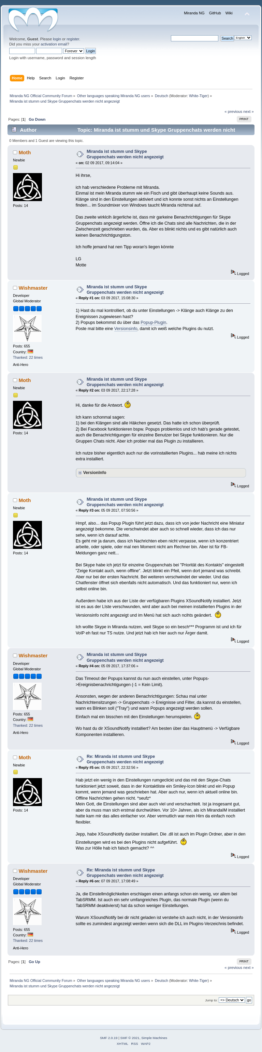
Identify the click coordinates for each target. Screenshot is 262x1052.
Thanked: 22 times (28, 357)
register (73, 39)
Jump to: (211, 1000)
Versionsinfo (125, 328)
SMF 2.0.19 (109, 1038)
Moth (25, 152)
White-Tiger (198, 96)
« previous (233, 111)
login (57, 39)
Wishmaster (33, 288)
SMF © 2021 (130, 1038)
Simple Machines (154, 1038)
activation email (54, 44)
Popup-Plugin (153, 322)
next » (248, 111)
